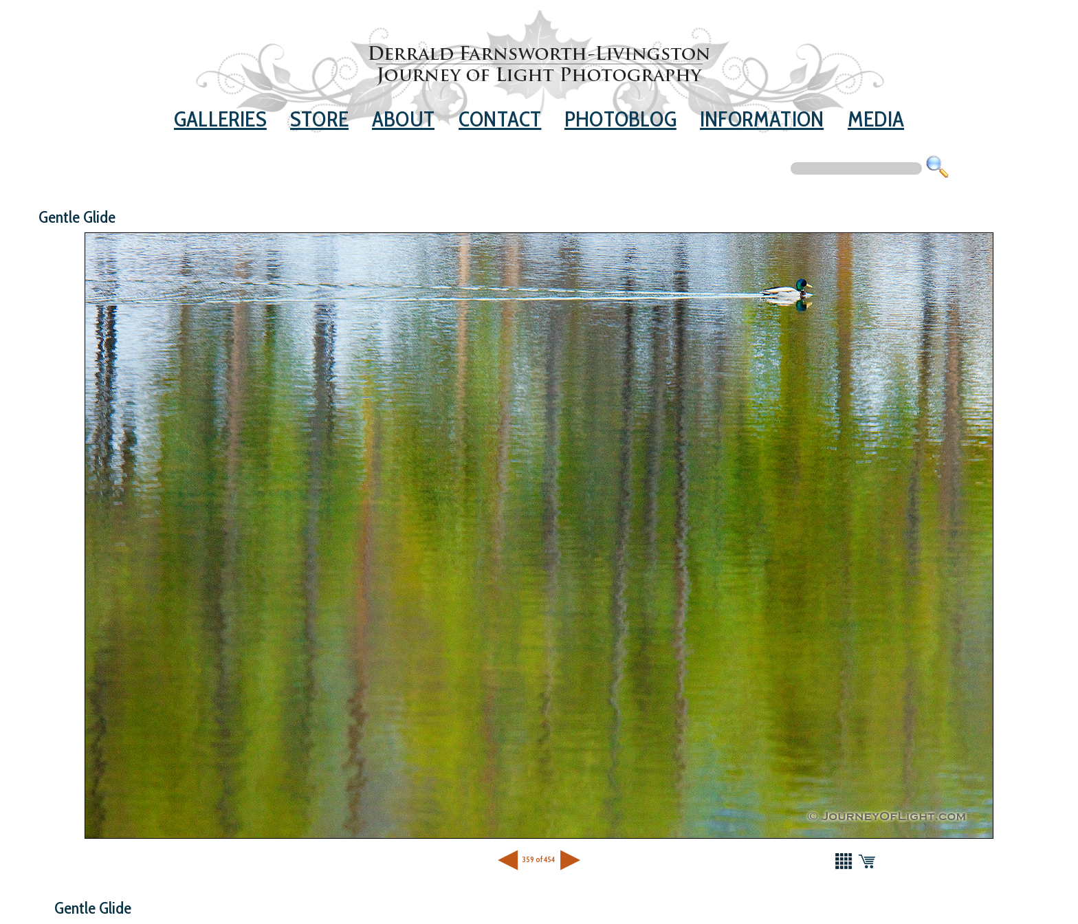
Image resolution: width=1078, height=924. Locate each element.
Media (876, 119)
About (403, 119)
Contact (500, 119)
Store (319, 119)
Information (762, 119)
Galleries (220, 119)
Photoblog (620, 119)
